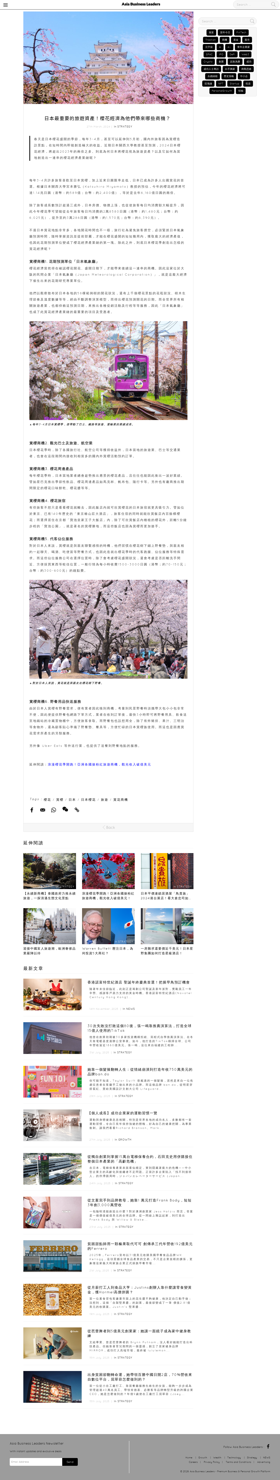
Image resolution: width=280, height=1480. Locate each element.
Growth (125, 1139)
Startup (234, 83)
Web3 (245, 54)
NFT (220, 83)
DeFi (232, 54)
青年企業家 (243, 47)
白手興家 (230, 69)
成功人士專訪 (211, 69)
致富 (211, 32)
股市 (247, 39)
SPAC (209, 54)
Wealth (217, 1457)
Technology (234, 1457)
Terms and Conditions (238, 1462)
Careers (193, 1462)
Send (70, 1461)
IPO (221, 54)
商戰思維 (246, 69)
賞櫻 (60, 799)
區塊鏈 (208, 83)
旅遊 (104, 799)
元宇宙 (209, 47)
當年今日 (225, 32)
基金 (235, 39)
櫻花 (47, 799)
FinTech (241, 32)
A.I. (229, 47)
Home (189, 1457)
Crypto (208, 61)
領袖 (240, 90)
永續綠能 (212, 76)
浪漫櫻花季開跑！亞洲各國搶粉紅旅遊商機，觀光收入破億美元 (99, 764)
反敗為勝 (235, 61)
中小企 (244, 76)
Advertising (263, 1462)
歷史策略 (229, 76)
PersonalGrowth (222, 90)
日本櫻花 (88, 799)
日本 (72, 799)
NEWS (130, 1008)
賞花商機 (120, 799)
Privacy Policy (212, 1462)
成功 (248, 61)
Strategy (124, 126)
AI (220, 47)
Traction (210, 39)
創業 (221, 61)
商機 (224, 39)
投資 (248, 83)
